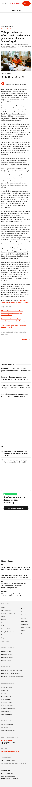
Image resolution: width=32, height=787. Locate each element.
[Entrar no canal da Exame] (16, 508)
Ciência (23, 630)
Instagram (22, 301)
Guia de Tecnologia (6, 654)
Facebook (19, 303)
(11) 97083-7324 (9, 760)
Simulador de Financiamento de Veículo (12, 677)
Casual (23, 612)
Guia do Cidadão (6, 651)
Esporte (23, 618)
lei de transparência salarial (10, 778)
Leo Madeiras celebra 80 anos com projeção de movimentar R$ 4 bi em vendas (16, 453)
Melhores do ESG (6, 727)
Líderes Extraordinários (8, 708)
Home (2, 29)
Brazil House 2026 (6, 687)
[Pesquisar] (6, 3)
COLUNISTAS (5, 641)
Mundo (23, 609)
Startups (4, 334)
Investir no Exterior (7, 702)
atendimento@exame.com (10, 752)
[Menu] (2, 3)
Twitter (12, 303)
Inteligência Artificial (7, 632)
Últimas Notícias (6, 610)
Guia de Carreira (6, 661)
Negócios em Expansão (8, 730)
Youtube (26, 303)
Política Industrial (6, 714)
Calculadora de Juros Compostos (10, 673)
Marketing (24, 615)
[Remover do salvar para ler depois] (23, 77)
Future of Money (26, 627)
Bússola (16, 10)
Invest (3, 635)
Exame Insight (5, 629)
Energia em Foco (6, 699)
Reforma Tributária (7, 705)
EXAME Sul (4, 690)
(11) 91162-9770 (9, 743)
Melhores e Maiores (7, 724)
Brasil (3, 616)
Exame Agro (24, 621)
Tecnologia (24, 624)
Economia (4, 623)
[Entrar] (26, 3)
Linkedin (4, 303)
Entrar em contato (7, 740)
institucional (5, 768)
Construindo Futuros (7, 696)
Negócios (4, 638)
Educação (22, 332)
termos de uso (5, 770)
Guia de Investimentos (7, 657)
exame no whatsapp (10, 494)
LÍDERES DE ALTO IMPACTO (9, 613)
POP (22, 633)
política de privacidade (8, 776)
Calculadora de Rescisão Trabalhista (11, 670)
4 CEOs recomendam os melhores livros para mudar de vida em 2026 (15, 461)
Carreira (3, 620)
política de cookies (7, 773)
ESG (2, 626)
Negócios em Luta (6, 711)
